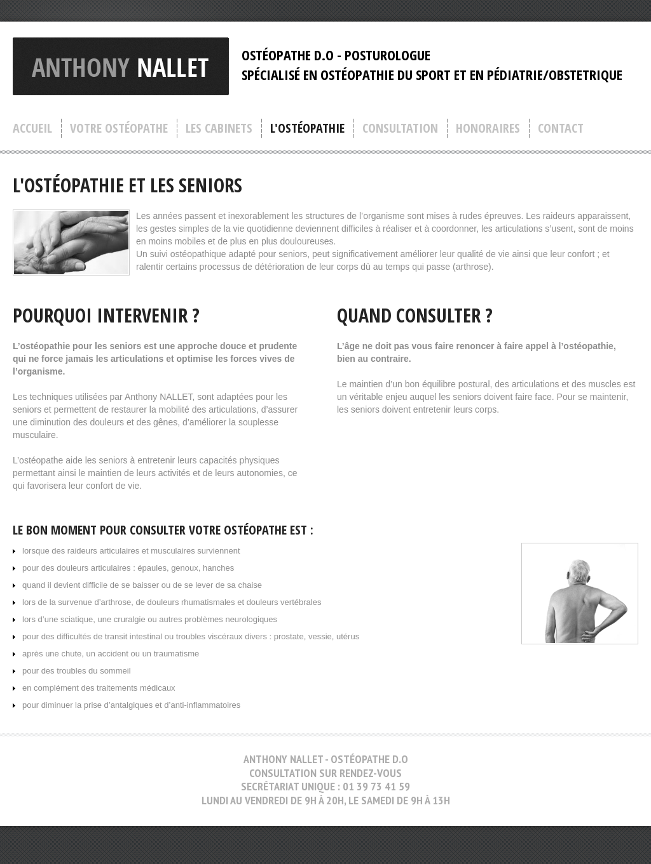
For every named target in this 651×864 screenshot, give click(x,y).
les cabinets (219, 127)
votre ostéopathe (119, 127)
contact (561, 127)
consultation (400, 127)
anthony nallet (121, 66)
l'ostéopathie (307, 127)
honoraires (488, 127)
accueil (32, 127)
